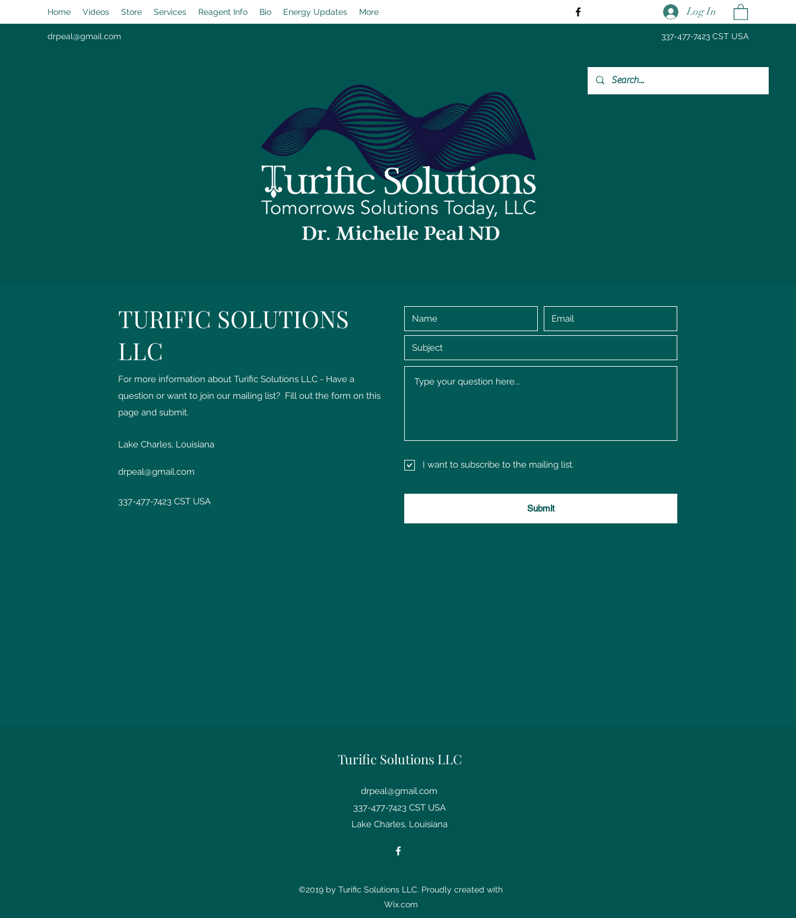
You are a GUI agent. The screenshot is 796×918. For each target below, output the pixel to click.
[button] (741, 11)
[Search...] (677, 80)
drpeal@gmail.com (84, 36)
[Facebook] (578, 12)
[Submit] (540, 508)
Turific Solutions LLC (400, 759)
